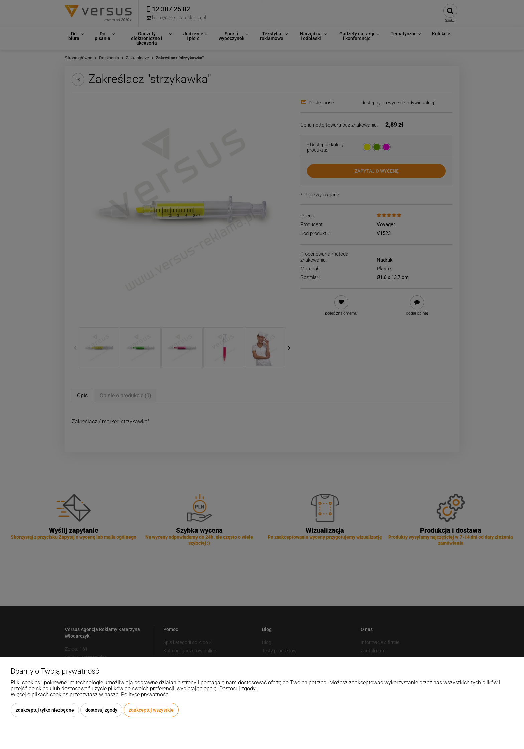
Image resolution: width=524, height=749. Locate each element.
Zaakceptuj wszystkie (151, 710)
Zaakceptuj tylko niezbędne (45, 710)
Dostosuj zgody (101, 710)
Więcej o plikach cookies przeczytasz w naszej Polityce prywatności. (91, 694)
